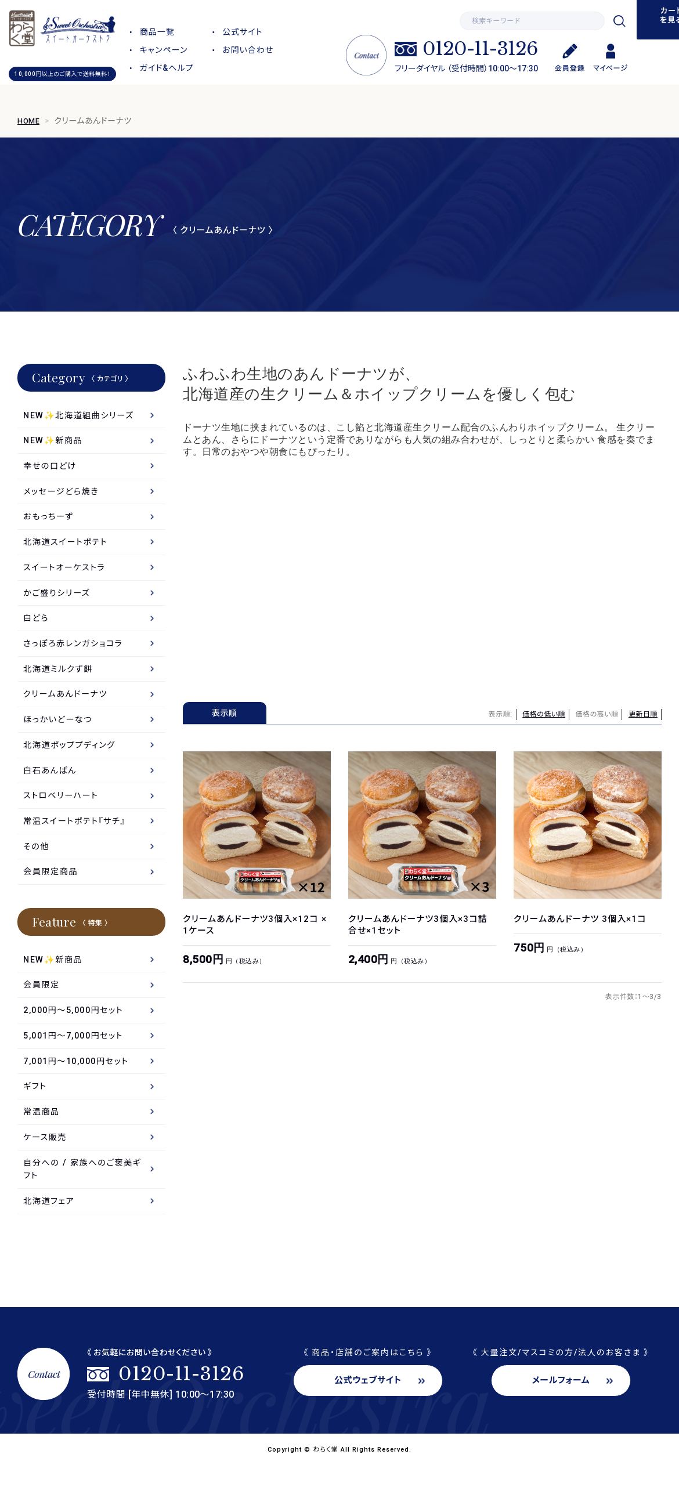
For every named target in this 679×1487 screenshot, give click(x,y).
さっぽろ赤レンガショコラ (75, 651)
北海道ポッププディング (71, 755)
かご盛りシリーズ (58, 599)
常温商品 (42, 1131)
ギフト (35, 1104)
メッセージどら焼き (63, 494)
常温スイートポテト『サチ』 (77, 833)
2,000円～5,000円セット (77, 1026)
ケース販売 (46, 1157)
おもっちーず (49, 520)
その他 (37, 860)
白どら (36, 625)
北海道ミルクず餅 (59, 677)
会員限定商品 (52, 886)
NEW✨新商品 (54, 442)
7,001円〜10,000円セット (80, 1078)
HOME (29, 120)
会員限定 (42, 1000)
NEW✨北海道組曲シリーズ (81, 416)
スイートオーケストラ (66, 572)
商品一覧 (157, 32)
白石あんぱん (51, 781)
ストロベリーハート (62, 807)
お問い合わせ (247, 50)
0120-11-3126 (479, 48)
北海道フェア (50, 1223)
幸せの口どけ (51, 468)
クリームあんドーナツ (67, 703)
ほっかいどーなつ (59, 729)
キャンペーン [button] (164, 50)
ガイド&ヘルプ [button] (167, 68)
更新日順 (643, 714)
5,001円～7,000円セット (77, 1052)
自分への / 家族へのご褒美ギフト (85, 1190)
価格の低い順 (543, 714)
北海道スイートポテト (67, 546)
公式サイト (242, 32)
